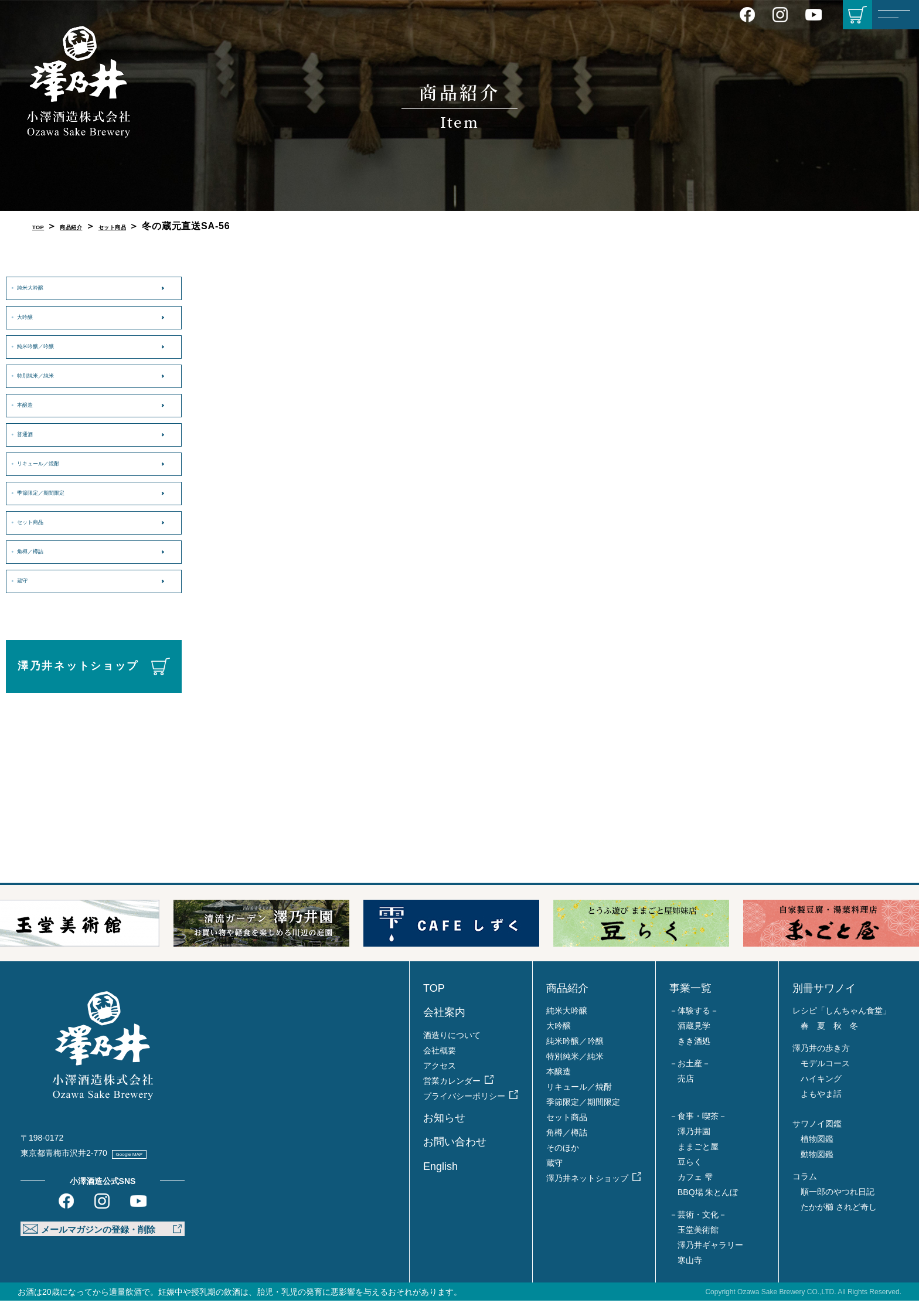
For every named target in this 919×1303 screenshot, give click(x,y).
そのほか (562, 1150)
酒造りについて (452, 1037)
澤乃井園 (694, 1133)
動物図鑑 (817, 1156)
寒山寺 (690, 1262)
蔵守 (28, 580)
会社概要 (439, 1052)
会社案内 (444, 1014)
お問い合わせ (454, 1144)
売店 (686, 1081)
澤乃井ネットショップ (78, 666)
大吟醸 (33, 316)
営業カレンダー (452, 1083)
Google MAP (145, 1155)
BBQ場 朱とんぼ (708, 1194)
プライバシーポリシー (464, 1098)
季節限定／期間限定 (59, 492)
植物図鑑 (817, 1141)
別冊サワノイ (824, 990)
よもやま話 (821, 1096)
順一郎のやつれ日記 (837, 1194)
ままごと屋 (698, 1149)
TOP (42, 226)
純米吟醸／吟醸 (50, 345)
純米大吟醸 (42, 287)
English (440, 1169)
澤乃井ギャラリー (710, 1247)
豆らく (690, 1164)
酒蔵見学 (694, 1028)
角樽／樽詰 (42, 551)
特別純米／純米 (50, 375)
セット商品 (148, 226)
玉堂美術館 (698, 1232)
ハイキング (821, 1081)
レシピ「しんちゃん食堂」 (841, 1013)
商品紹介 (88, 226)
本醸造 (33, 404)
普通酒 (33, 433)
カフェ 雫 (695, 1179)
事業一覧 (690, 990)
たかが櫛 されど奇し (839, 1209)
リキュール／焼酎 (55, 463)
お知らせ (444, 1120)
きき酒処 (694, 1043)
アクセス (439, 1068)
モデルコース (825, 1065)
